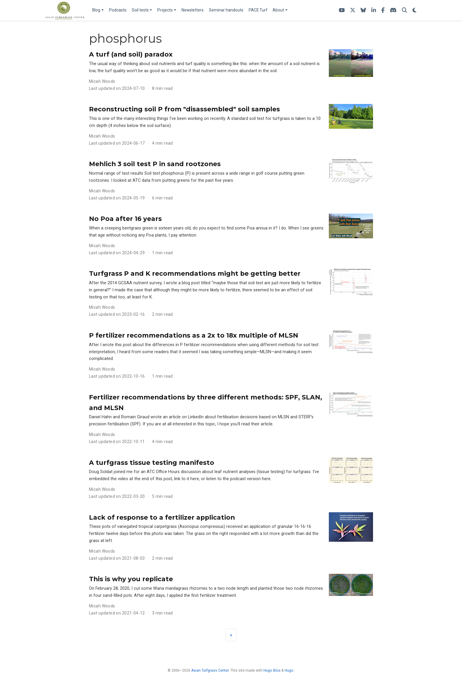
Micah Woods (102, 81)
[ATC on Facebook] (383, 10)
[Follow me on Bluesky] (363, 10)
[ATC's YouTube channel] (342, 10)
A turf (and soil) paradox (131, 54)
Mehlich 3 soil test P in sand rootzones (155, 164)
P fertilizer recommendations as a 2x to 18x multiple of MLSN (193, 335)
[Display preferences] (414, 10)
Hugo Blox (271, 670)
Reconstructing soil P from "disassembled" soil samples (184, 109)
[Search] (404, 10)
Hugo (289, 670)
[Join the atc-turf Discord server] (393, 10)
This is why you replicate (131, 579)
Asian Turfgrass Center (210, 670)
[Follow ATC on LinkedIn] (373, 10)
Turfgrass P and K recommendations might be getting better (195, 273)
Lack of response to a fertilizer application (162, 517)
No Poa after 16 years (125, 218)
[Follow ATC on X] (352, 10)
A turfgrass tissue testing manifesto (151, 462)
